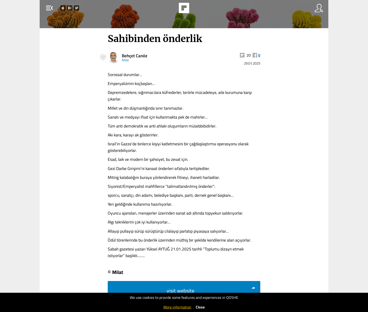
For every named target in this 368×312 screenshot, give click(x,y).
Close (200, 307)
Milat (125, 60)
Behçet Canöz (134, 56)
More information (177, 307)
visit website (211, 291)
